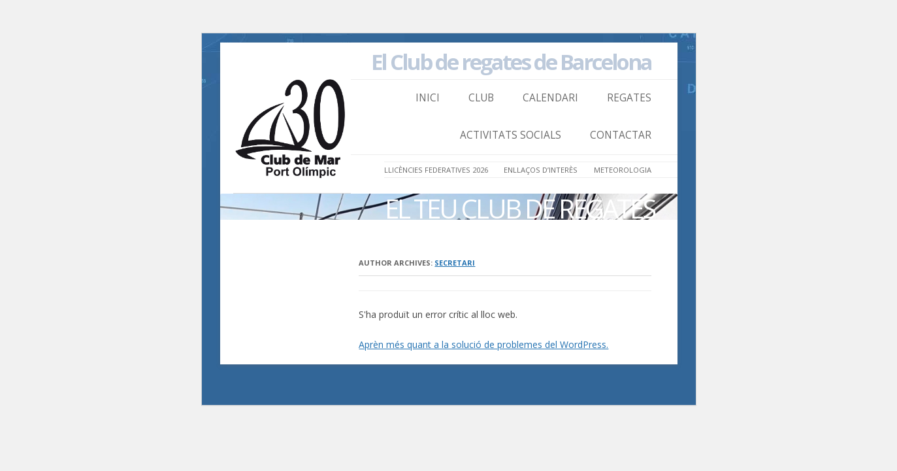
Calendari (550, 98)
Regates (629, 98)
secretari (454, 263)
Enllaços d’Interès (541, 170)
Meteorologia (622, 170)
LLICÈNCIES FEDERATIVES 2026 (436, 170)
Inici (428, 98)
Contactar (620, 135)
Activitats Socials (510, 135)
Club (481, 98)
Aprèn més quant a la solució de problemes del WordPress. (483, 344)
